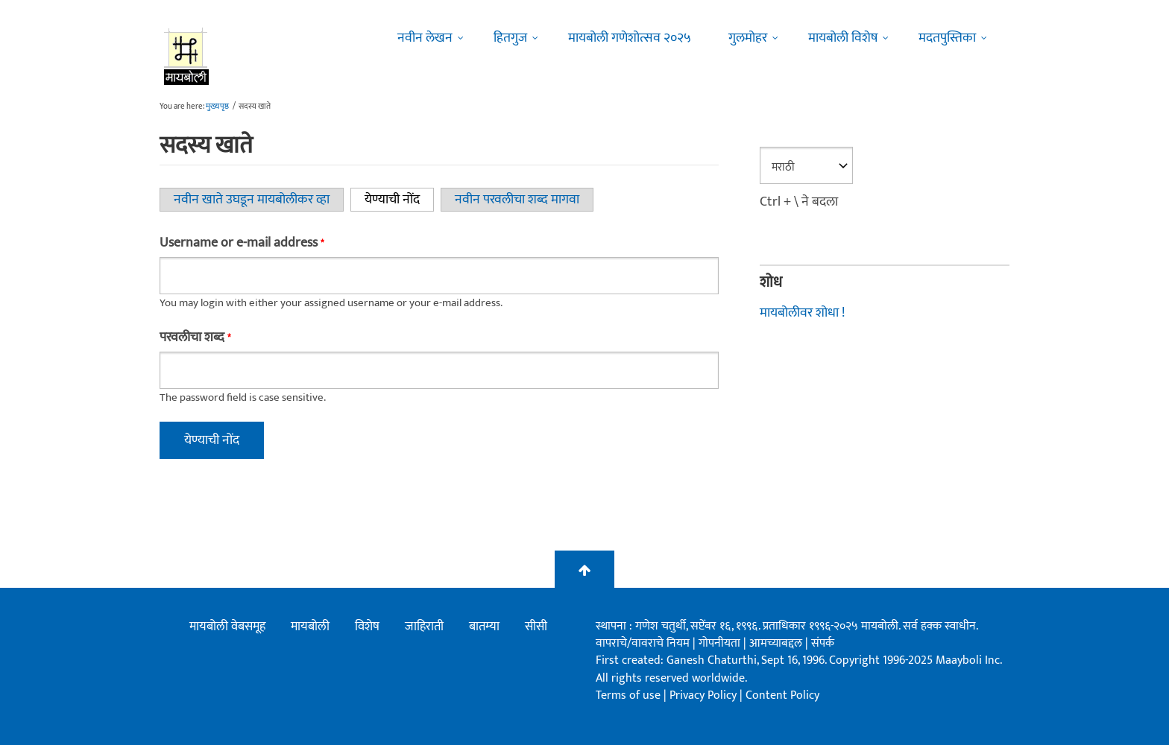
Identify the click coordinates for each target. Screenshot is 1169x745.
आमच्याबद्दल (777, 643)
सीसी (536, 626)
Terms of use (628, 695)
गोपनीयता (721, 643)
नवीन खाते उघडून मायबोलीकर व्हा (252, 199)
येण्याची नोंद (399, 199)
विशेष (367, 626)
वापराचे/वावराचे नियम (643, 643)
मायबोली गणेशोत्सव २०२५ (629, 38)
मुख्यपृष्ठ (217, 106)
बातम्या (484, 626)
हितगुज (510, 38)
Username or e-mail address (242, 242)
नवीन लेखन (425, 38)
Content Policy (782, 695)
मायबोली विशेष (842, 38)
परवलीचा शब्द (195, 337)
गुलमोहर (747, 38)
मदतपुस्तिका (947, 38)
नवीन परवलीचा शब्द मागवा (517, 199)
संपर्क (822, 643)
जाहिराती (424, 626)
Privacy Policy (704, 695)
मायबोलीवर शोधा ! (802, 313)
